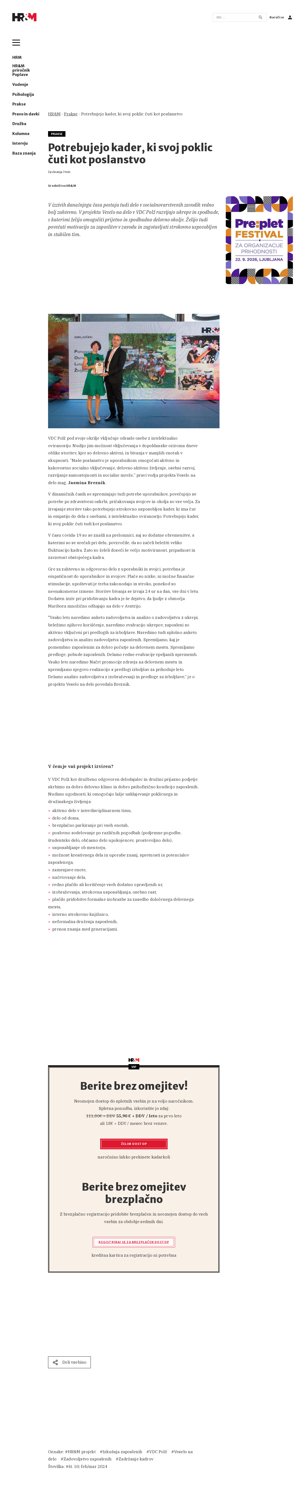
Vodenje (20, 85)
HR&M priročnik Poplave (21, 70)
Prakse (19, 104)
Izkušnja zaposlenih (122, 1451)
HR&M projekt (82, 1451)
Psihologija (23, 94)
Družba (19, 124)
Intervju (20, 143)
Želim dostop (134, 1144)
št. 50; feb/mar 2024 (88, 1466)
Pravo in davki (25, 114)
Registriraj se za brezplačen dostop (134, 1242)
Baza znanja (24, 153)
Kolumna (20, 134)
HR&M (54, 114)
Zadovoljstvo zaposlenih (88, 1459)
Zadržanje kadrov (136, 1459)
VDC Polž (158, 1451)
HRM (16, 57)
